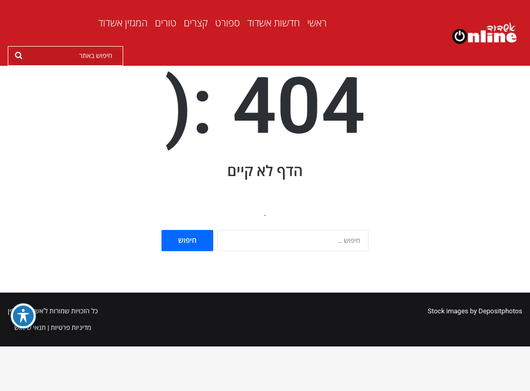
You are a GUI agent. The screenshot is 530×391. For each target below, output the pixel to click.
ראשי (317, 23)
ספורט (227, 23)
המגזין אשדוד (123, 23)
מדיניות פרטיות (71, 372)
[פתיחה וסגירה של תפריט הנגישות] (23, 315)
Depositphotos (500, 355)
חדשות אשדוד (273, 23)
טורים (165, 23)
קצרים (196, 23)
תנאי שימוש (30, 372)
